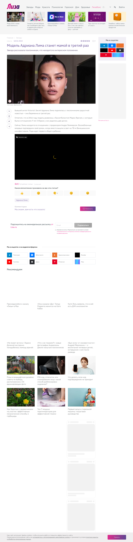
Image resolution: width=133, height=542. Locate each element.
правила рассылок (63, 233)
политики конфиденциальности (82, 231)
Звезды (29, 7)
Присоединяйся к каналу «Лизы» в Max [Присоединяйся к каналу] (18, 305)
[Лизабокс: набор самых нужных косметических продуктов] (117, 17)
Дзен (34, 261)
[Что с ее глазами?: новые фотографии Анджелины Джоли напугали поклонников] (51, 321)
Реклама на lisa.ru (103, 120)
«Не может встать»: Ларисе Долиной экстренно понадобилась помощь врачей (20, 335)
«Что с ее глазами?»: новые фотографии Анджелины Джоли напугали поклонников (50, 335)
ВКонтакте (36, 255)
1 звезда (81, 41)
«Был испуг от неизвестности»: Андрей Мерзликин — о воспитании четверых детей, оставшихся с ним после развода (81, 338)
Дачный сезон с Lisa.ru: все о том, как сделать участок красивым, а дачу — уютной (76, 26)
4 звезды (87, 41)
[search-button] (115, 7)
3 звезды (85, 41)
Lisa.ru (9, 41)
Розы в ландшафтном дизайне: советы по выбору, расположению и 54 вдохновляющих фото (20, 371)
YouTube (13, 261)
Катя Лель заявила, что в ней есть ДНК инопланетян (80, 295)
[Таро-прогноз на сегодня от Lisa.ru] (97, 17)
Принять (117, 537)
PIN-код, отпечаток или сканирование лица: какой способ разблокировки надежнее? (49, 371)
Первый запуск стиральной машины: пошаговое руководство (80, 402)
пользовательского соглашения (65, 231)
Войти (122, 7)
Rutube (80, 255)
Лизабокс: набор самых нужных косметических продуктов (117, 25)
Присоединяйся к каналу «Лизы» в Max (56, 24)
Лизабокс (96, 7)
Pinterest (58, 261)
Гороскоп (69, 7)
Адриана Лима (22, 200)
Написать (89, 209)
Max (79, 261)
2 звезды (83, 41)
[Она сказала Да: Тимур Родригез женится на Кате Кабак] (51, 287)
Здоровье (85, 7)
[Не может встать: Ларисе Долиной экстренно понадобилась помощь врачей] (21, 321)
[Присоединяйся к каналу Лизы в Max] (21, 287)
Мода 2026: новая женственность (13, 24)
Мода (37, 7)
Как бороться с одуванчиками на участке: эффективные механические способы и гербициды (20, 403)
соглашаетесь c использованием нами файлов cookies (51, 537)
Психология (57, 7)
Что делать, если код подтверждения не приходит (80, 369)
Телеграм (13, 255)
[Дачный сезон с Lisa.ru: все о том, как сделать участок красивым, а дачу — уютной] (76, 17)
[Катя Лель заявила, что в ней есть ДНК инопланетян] (82, 282)
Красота (46, 7)
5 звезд (89, 41)
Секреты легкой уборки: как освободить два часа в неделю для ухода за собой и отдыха (35, 26)
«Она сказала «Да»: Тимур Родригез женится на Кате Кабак (49, 306)
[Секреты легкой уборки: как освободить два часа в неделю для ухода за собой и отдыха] (36, 17)
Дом (77, 7)
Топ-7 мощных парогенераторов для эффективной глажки (46, 402)
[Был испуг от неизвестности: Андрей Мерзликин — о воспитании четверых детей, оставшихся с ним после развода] (82, 321)
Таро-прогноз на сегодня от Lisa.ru (96, 24)
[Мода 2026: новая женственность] (15, 17)
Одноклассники (60, 255)
